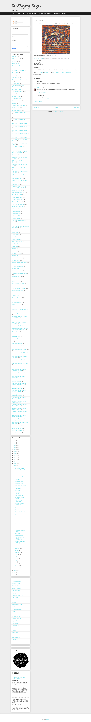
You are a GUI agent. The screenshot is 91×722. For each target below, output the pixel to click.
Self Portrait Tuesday (17, 304)
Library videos (15, 232)
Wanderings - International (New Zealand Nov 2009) (19, 402)
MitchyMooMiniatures (17, 614)
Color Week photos (16, 89)
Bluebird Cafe (15, 72)
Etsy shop (14, 154)
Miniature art (15, 248)
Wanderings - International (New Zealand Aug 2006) (19, 380)
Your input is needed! (19, 495)
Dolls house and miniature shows (19, 137)
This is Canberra (16, 336)
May (16, 560)
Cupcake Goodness (16, 110)
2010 (15, 463)
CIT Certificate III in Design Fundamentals (62, 72)
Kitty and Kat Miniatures (17, 604)
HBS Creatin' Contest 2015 (18, 204)
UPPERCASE (15, 639)
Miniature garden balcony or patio (19, 262)
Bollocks (14, 75)
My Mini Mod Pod (16, 616)
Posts (15, 21)
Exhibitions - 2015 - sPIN (17, 178)
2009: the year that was (20, 473)
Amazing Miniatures (16, 581)
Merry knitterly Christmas (20, 485)
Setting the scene (16, 307)
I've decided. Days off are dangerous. (19, 498)
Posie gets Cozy (15, 625)
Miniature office (15, 268)
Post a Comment (38, 101)
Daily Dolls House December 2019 (20, 126)
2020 (15, 443)
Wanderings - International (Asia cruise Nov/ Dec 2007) (19, 370)
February (17, 565)
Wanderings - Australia (17, 343)
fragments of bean (16, 590)
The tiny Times (15, 331)
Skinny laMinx (15, 632)
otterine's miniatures (16, 618)
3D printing (14, 61)
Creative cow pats (19, 521)
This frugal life (15, 334)
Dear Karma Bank (19, 527)
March (16, 563)
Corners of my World (17, 100)
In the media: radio (16, 213)
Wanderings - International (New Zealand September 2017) (19, 416)
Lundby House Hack (16, 239)
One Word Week (16, 295)
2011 (15, 461)
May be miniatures (16, 243)
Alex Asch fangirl (16, 65)
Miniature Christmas (16, 258)
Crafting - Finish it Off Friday (18, 105)
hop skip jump (15, 592)
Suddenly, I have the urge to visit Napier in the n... (20, 470)
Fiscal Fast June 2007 (17, 194)
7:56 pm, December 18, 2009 (43, 92)
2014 (15, 455)
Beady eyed (17, 533)
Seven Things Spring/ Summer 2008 (20, 313)
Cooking (14, 93)
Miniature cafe (15, 255)
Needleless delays (19, 481)
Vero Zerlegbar (15, 338)
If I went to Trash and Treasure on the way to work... (20, 530)
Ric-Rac (14, 630)
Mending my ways (19, 483)
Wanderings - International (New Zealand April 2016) (19, 373)
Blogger (47, 719)
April (16, 561)
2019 (15, 445)
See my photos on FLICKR (60, 13)
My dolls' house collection (45, 13)
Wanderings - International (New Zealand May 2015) (19, 398)
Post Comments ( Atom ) (59, 111)
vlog (13, 341)
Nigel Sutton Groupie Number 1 (19, 288)
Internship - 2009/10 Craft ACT (19, 224)
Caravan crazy (15, 83)
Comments (16, 23)
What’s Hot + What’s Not (17, 428)
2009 (15, 465)
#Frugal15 (14, 56)
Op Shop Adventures (17, 297)
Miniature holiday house (17, 266)
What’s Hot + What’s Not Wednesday (20, 487)
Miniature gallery (16, 260)
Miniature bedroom (16, 253)
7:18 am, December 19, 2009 (43, 98)
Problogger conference (17, 302)
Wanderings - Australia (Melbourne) (20, 352)
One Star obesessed (17, 293)
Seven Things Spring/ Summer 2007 (20, 309)
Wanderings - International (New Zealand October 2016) (19, 412)
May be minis (15, 246)
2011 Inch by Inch (16, 58)
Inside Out (14, 599)
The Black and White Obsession (19, 325)
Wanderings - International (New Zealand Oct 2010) (19, 405)
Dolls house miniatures (17, 146)
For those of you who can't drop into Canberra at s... (19, 505)
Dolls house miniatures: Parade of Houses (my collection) (19, 152)
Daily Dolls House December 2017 (20, 123)
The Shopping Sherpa (25, 6)
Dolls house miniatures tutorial (19, 149)
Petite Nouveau (15, 623)
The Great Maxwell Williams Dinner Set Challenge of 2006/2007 (20, 329)
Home (14, 13)
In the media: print (16, 211)
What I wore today (16, 425)
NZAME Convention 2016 (18, 290)
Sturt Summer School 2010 (18, 320)
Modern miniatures (16, 276)
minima (13, 611)
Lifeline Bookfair (16, 234)
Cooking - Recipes (16, 96)
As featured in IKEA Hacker (18, 70)
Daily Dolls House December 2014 (20, 116)
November (17, 548)
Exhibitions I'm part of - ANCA (19, 192)
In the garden (15, 208)
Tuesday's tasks (18, 545)
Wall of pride (21, 13)
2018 (15, 447)
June (16, 558)
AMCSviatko (39, 87)
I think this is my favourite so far (18, 501)
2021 (15, 442)
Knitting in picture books (17, 230)
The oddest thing (18, 518)
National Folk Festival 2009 (18, 283)
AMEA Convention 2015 (17, 68)
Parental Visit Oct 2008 (17, 300)
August (16, 554)
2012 (15, 459)
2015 (15, 453)
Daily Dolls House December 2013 (20, 112)
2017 (15, 449)
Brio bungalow (15, 77)
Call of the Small (15, 585)
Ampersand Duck (16, 583)
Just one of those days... (20, 520)
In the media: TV (16, 215)
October (17, 550)
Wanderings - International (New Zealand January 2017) (19, 387)
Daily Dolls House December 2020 (20, 130)
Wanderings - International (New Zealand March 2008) (19, 394)
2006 (15, 574)
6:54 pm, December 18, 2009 (43, 85)
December (17, 467)
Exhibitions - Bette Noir (17, 190)
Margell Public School (17, 241)
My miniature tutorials (31, 13)
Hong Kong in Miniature (17, 206)
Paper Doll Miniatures (17, 620)
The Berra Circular (16, 637)
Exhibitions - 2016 (16, 184)
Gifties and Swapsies (17, 201)
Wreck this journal (16, 432)
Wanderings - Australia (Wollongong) (20, 363)
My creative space (16, 279)
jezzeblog (14, 602)
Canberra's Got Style (16, 588)
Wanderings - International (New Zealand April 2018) (19, 377)
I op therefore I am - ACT (17, 595)
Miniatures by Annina (16, 609)
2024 (15, 440)
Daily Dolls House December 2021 (20, 133)
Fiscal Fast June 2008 (17, 197)
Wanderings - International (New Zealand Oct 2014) (19, 409)
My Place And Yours (16, 281)
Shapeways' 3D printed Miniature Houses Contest (19, 317)
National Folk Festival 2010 (18, 286)
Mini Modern (15, 606)
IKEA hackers (15, 597)
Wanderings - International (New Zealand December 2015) (19, 384)
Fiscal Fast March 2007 (17, 199)
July (16, 556)
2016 (15, 451)
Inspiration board (16, 218)
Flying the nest (18, 507)
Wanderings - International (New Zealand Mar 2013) (19, 391)
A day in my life (15, 63)
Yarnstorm (14, 641)
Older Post (76, 107)
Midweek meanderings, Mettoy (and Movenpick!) (20, 542)
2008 (15, 570)
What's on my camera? (17, 430)
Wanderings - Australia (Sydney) (19, 359)
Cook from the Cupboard (17, 91)
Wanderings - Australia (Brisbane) (19, 349)
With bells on (17, 490)
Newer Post (36, 107)
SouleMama (15, 635)
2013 (15, 457)
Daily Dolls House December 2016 (20, 119)
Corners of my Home (17, 98)
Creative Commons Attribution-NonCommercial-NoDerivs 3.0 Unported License (19, 677)
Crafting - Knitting (16, 107)
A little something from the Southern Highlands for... (20, 538)
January (17, 567)
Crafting (14, 103)
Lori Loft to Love (16, 237)
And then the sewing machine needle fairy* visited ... (20, 478)
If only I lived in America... (18, 493)
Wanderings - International (18, 367)
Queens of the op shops (20, 475)
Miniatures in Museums (17, 270)
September (17, 552)
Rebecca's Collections (17, 628)
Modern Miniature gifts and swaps (19, 273)
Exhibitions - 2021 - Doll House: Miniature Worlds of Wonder (19, 187)
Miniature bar (15, 251)
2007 (15, 572)
